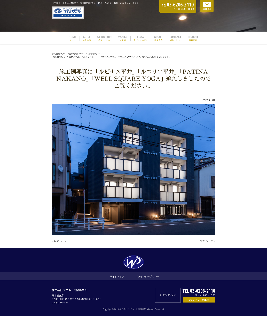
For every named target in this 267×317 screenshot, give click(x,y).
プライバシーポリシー (147, 277)
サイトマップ (117, 277)
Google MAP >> (60, 303)
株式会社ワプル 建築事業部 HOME (68, 55)
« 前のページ (59, 241)
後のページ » (207, 241)
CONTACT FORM (199, 301)
